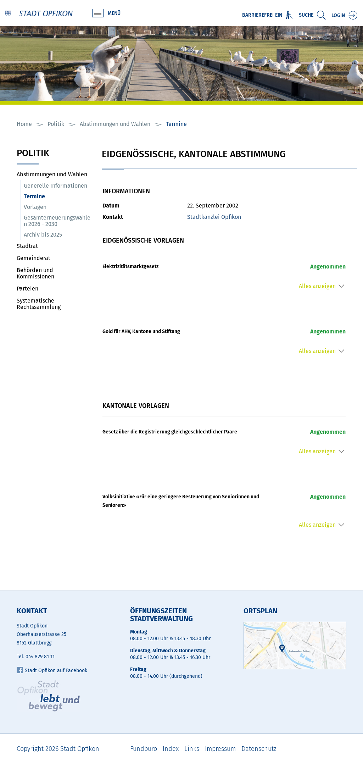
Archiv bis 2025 (43, 234)
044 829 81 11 (40, 657)
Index (171, 749)
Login (338, 15)
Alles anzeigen (317, 286)
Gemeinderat (33, 258)
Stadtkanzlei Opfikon (214, 217)
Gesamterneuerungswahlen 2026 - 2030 (57, 220)
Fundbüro (143, 749)
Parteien (27, 288)
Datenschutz (259, 749)
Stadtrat (27, 246)
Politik (33, 154)
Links (191, 749)
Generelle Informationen (55, 185)
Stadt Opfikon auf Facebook (52, 671)
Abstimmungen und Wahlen (52, 174)
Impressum (220, 749)
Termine (51, 196)
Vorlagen (35, 207)
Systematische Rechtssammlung (39, 303)
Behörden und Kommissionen (35, 273)
